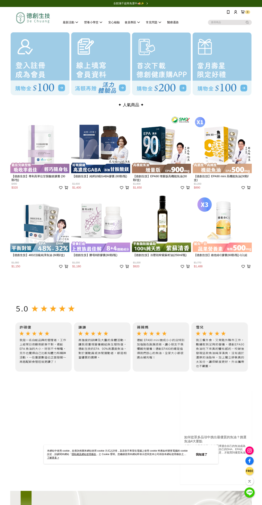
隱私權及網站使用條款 (84, 454)
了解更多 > (53, 457)
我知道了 (201, 454)
